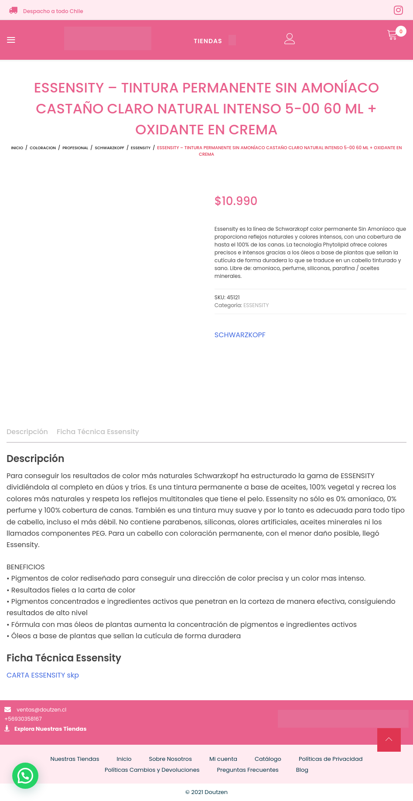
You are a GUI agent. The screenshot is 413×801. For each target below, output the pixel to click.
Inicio (17, 148)
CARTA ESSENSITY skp (43, 675)
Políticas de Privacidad (331, 759)
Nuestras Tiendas (61, 729)
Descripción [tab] (27, 432)
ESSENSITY (140, 148)
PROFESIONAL (75, 148)
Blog (302, 770)
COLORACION (43, 148)
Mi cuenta (223, 759)
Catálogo (268, 759)
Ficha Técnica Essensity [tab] (98, 432)
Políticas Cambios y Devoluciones (152, 770)
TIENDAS (215, 41)
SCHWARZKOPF (109, 148)
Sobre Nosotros (170, 759)
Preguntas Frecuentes (248, 770)
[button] (25, 776)
